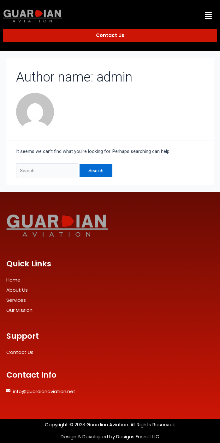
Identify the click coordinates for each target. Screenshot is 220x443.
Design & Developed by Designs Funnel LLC (110, 436)
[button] (208, 16)
